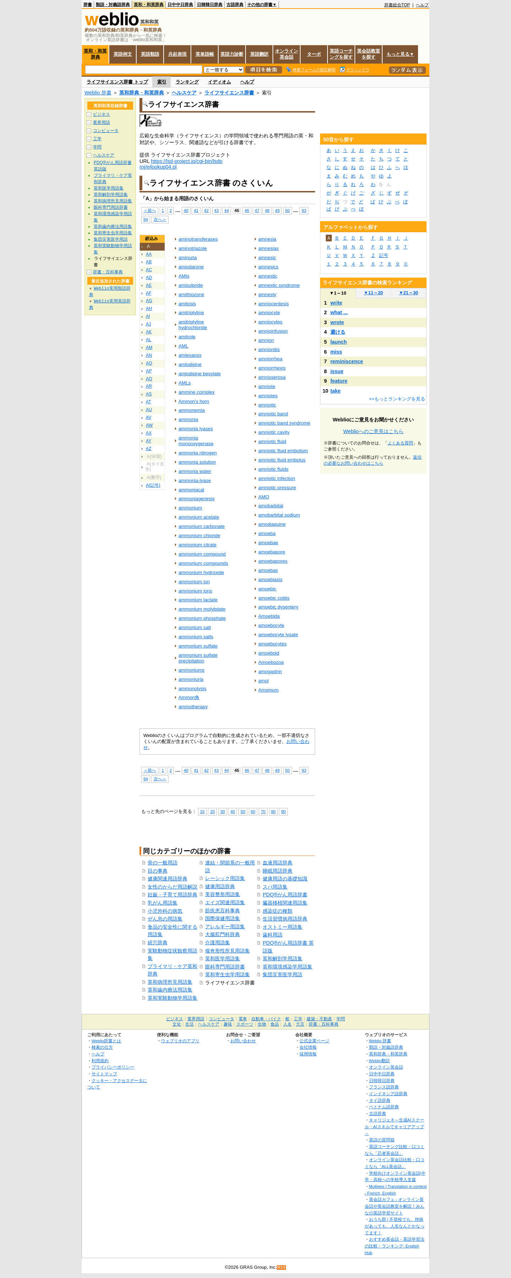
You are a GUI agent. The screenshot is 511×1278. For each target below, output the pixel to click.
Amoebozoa (271, 662)
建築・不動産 (319, 1019)
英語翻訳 (259, 54)
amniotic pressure (277, 487)
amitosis (187, 303)
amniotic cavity (274, 432)
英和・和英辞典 (149, 4)
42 (206, 210)
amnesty (267, 294)
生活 (189, 1024)
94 (145, 219)
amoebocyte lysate (278, 634)
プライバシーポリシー (113, 1067)
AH (149, 308)
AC (149, 269)
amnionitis (269, 349)
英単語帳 (205, 54)
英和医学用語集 (222, 958)
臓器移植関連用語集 (285, 903)
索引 (161, 81)
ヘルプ (422, 4)
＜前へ (149, 210)
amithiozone (191, 294)
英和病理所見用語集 (170, 982)
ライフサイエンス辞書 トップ (117, 81)
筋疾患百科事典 (222, 910)
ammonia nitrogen (197, 452)
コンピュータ (106, 130)
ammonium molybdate (201, 609)
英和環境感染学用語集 (287, 967)
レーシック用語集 (225, 878)
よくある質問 (400, 443)
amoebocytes (272, 643)
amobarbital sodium (279, 515)
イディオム (219, 81)
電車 (242, 1019)
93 (304, 210)
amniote (266, 386)
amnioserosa (272, 377)
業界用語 (101, 122)
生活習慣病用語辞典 (285, 919)
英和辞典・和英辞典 (141, 92)
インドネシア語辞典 (388, 1093)
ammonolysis (192, 688)
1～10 (337, 293)
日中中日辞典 (180, 4)
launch (338, 342)
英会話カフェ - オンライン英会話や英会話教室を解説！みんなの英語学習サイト (394, 1206)
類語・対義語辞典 (113, 4)
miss (336, 352)
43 (216, 210)
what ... (339, 312)
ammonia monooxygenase (196, 440)
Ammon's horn (193, 401)
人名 (287, 1024)
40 (186, 210)
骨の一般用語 (162, 862)
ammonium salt (194, 627)
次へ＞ (160, 219)
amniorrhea (270, 358)
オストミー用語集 (282, 927)
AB (149, 262)
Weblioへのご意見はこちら (373, 431)
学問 (97, 146)
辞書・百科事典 (108, 271)
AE (149, 285)
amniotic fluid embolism (283, 450)
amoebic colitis (274, 598)
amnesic (267, 257)
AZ (149, 448)
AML (183, 346)
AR (149, 386)
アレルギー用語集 (225, 926)
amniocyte (269, 312)
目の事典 (157, 871)
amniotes (268, 395)
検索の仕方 (102, 1047)
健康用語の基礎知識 (285, 878)
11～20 (373, 292)
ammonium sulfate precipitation (198, 657)
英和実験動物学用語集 (172, 998)
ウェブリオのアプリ (180, 1040)
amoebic (267, 588)
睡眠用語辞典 (277, 871)
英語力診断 (231, 54)
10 (202, 811)
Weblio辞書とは (106, 1040)
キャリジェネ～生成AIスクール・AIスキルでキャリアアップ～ (394, 1126)
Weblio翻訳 (379, 1060)
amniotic (267, 405)
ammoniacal (191, 489)
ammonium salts (195, 636)
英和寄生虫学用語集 (227, 974)
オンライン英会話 (286, 54)
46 (246, 210)
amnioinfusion (273, 331)
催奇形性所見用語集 (227, 951)
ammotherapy (193, 706)
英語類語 (150, 54)
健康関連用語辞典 (167, 878)
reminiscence (346, 361)
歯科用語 (272, 935)
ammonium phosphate (202, 618)
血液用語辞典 (277, 862)
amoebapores (272, 561)
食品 (274, 1024)
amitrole (187, 336)
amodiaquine (272, 524)
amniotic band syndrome (284, 423)
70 (263, 811)
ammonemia (191, 410)
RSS (282, 1267)
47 (257, 210)
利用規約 (100, 1060)
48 (267, 210)
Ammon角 (188, 697)
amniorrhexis (272, 368)
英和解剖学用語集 (282, 958)
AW (149, 425)
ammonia (188, 419)
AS (149, 394)
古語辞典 (234, 4)
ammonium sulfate (198, 646)
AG (149, 300)
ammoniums (191, 670)
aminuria (187, 257)
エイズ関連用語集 (225, 902)
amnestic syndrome (279, 285)
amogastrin (270, 671)
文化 (176, 1024)
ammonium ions (195, 591)
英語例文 (123, 54)
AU (149, 409)
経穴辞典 (157, 942)
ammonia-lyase (194, 480)
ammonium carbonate (201, 526)
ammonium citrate (197, 544)
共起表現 (177, 54)
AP (149, 370)
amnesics (268, 266)
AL (148, 339)
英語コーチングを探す (341, 54)
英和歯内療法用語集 (170, 990)
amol (263, 680)
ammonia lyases (195, 428)
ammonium (190, 507)
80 (273, 811)
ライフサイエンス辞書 (229, 92)
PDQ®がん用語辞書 (285, 894)
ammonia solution (197, 462)
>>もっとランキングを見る (397, 399)
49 (277, 210)
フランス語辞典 (384, 1087)
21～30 (408, 292)
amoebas (268, 570)
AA (149, 254)
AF (149, 293)
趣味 (228, 1024)
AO (149, 363)
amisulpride (190, 285)
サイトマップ (104, 1073)
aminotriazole (192, 248)
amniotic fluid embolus (282, 460)
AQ (149, 378)
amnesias (268, 248)
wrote (337, 322)
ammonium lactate (198, 599)
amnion (266, 340)
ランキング (187, 81)
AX (149, 433)
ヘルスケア (184, 92)
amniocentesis (273, 303)
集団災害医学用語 (282, 974)
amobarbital (270, 505)
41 (196, 210)
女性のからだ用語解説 (172, 887)
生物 (262, 1024)
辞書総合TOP (397, 4)
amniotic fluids (273, 469)
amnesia (267, 239)
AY (148, 440)
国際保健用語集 (222, 918)
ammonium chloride (199, 535)
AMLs (184, 383)
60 (253, 811)
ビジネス (101, 114)
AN (149, 355)
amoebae (268, 542)
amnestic (268, 276)
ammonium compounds (203, 563)
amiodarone (191, 266)
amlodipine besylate (199, 373)
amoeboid (268, 653)
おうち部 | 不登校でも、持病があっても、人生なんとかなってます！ (394, 1226)
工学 (97, 138)
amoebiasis (270, 579)
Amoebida (269, 616)
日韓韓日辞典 (209, 4)
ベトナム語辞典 (384, 1106)
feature (338, 381)
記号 (383, 255)
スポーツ (244, 1024)
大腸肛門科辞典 (222, 934)
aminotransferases (198, 239)
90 (283, 811)
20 (212, 811)
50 (287, 210)
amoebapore (271, 552)
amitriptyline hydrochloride (192, 324)
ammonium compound (202, 554)
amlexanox (190, 355)
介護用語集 (217, 942)
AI (148, 316)
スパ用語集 (275, 887)
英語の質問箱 (382, 1139)
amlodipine (190, 364)
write (336, 303)
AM (149, 347)
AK (149, 331)
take (335, 391)
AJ (148, 324)
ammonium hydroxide (201, 572)
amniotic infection (276, 478)
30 (222, 811)
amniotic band (273, 413)
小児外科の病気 (165, 911)
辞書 (87, 4)
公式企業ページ (314, 1040)
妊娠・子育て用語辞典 (172, 894)
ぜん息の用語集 (165, 919)
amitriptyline (191, 312)
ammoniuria (190, 679)
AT (148, 401)
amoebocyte (271, 625)
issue (337, 371)
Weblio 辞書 (97, 92)
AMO (263, 496)
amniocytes (270, 321)
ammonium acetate (198, 517)
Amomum (268, 690)
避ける (337, 332)
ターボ (314, 54)
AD (149, 277)
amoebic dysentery (278, 607)
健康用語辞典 (220, 886)
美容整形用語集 (222, 894)
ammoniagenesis (196, 498)
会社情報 (308, 1047)
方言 (300, 1024)
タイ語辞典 (379, 1100)
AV (148, 417)
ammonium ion (194, 581)
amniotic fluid (272, 441)
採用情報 (308, 1054)
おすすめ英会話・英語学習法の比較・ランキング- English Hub (394, 1246)
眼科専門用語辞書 (225, 967)
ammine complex (196, 392)
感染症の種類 (277, 911)
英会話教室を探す (368, 54)
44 (226, 210)
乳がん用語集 (162, 903)
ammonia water (194, 471)
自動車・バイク (266, 1019)
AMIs (183, 276)
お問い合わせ (243, 1040)
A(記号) (153, 485)
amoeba (267, 533)
